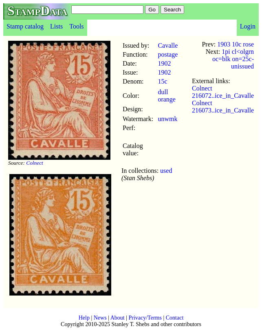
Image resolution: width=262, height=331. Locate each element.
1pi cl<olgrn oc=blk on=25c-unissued (233, 59)
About (117, 318)
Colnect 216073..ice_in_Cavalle (223, 106)
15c (162, 81)
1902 (164, 63)
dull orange (167, 95)
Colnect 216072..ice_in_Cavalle (223, 92)
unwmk (167, 118)
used (166, 170)
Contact (175, 318)
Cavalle (168, 45)
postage (168, 54)
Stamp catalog (25, 26)
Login (247, 26)
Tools (76, 26)
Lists (56, 26)
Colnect (34, 163)
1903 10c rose (235, 44)
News (100, 318)
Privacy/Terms (144, 318)
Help (84, 318)
